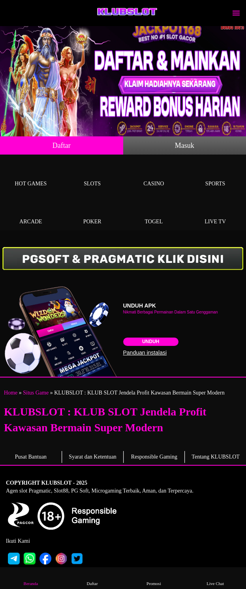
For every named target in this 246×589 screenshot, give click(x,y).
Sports (215, 174)
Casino (154, 174)
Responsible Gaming (154, 457)
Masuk (184, 145)
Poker (92, 212)
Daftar (62, 145)
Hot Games (31, 174)
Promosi (154, 577)
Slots (92, 174)
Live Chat (215, 577)
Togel (154, 212)
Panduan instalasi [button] (145, 352)
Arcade (31, 212)
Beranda (31, 577)
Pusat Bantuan (31, 457)
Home (10, 393)
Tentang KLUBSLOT (216, 457)
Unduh (150, 341)
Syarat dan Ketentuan (92, 457)
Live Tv (215, 212)
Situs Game (36, 393)
